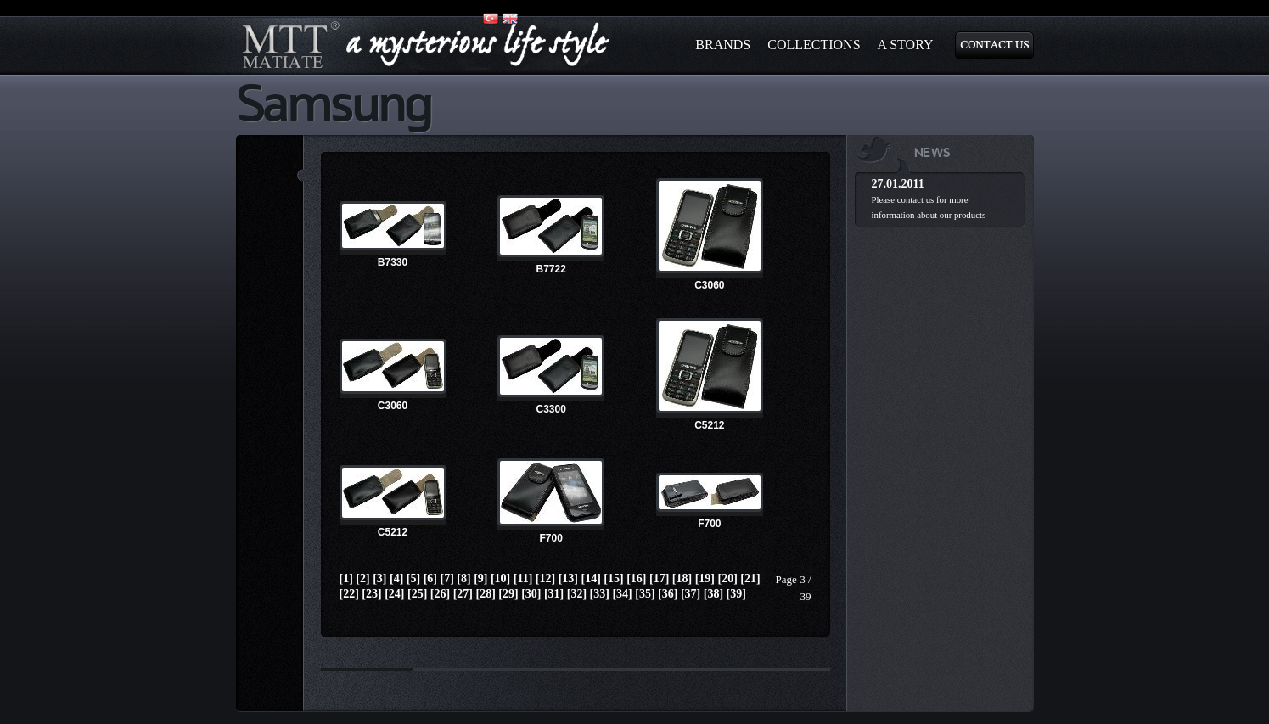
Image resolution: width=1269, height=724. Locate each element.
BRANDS (722, 44)
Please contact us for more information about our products (929, 207)
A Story (906, 44)
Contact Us (994, 45)
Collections (813, 44)
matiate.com (427, 45)
